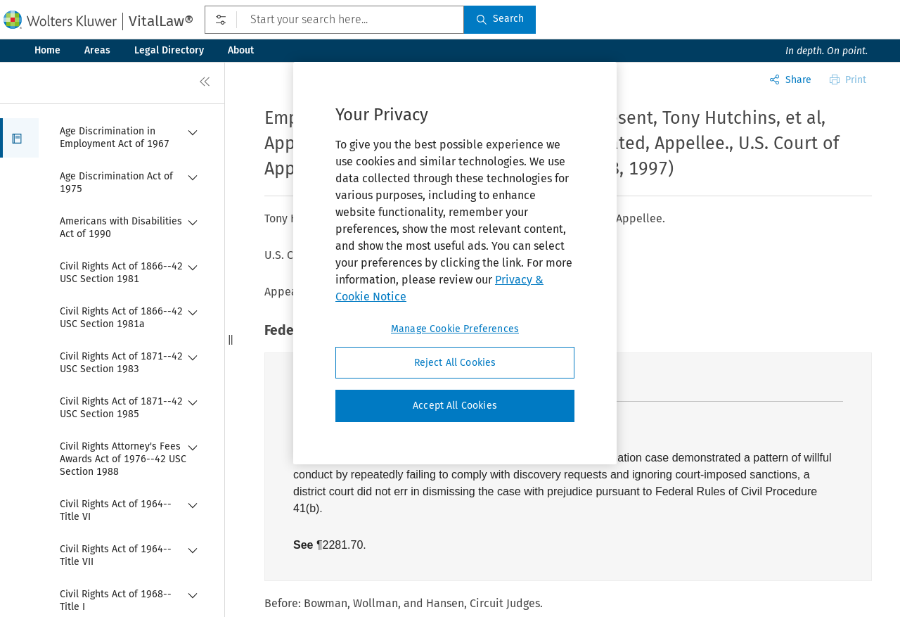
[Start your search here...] (334, 20)
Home (47, 50)
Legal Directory (169, 50)
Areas (97, 50)
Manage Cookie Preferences (455, 329)
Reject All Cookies (455, 363)
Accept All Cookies (455, 406)
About (241, 50)
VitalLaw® (161, 21)
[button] (19, 138)
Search (500, 19)
